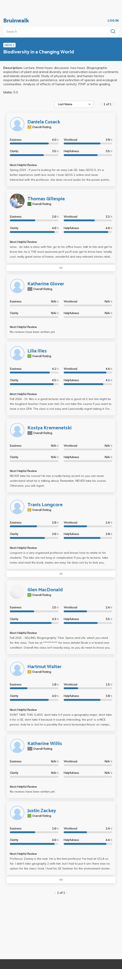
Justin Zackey (41, 811)
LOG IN (113, 20)
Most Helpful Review (23, 165)
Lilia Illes (37, 351)
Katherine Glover (45, 284)
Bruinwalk (16, 20)
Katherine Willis (44, 744)
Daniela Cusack (43, 122)
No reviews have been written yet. (32, 332)
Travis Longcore (45, 505)
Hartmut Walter (44, 667)
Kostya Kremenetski (49, 428)
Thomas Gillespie (46, 199)
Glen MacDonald (45, 590)
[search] (57, 31)
